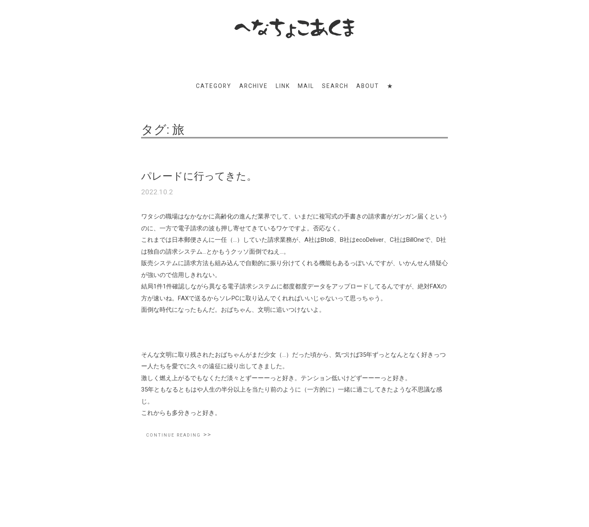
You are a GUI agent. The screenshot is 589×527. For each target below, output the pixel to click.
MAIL (306, 86)
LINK (283, 86)
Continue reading (178, 435)
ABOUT (367, 86)
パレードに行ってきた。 (199, 176)
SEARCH (335, 86)
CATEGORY (214, 86)
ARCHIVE (253, 86)
